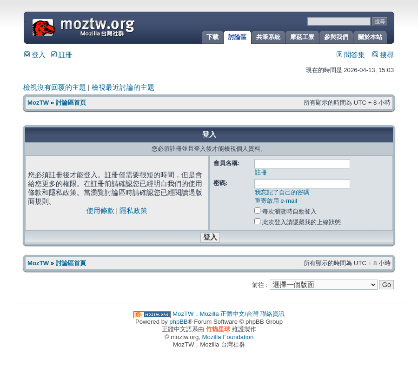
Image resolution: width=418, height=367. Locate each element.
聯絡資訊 (272, 313)
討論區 (237, 36)
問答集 (351, 55)
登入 (35, 55)
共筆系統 (268, 36)
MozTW (106, 27)
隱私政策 (133, 210)
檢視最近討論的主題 (123, 87)
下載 (212, 36)
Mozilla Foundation (228, 337)
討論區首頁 (71, 102)
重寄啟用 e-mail (276, 200)
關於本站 (370, 36)
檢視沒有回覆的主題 (54, 87)
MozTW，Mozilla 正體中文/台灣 (216, 313)
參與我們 (336, 36)
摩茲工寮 (302, 36)
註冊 (62, 55)
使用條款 (100, 210)
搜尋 (383, 55)
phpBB (178, 321)
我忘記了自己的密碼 (282, 192)
